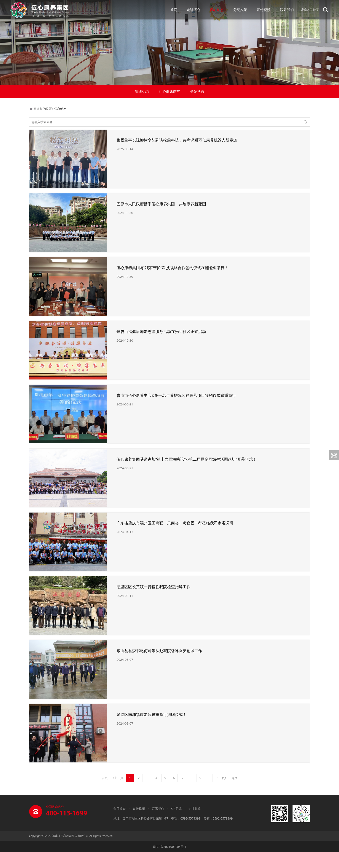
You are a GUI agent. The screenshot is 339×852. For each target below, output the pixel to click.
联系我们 (287, 9)
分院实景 (240, 9)
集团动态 (142, 91)
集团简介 (120, 809)
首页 (173, 9)
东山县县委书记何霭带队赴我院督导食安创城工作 (159, 650)
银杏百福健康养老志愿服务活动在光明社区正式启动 (161, 331)
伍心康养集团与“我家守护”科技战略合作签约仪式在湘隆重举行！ (172, 267)
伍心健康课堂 (169, 91)
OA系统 (176, 809)
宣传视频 (263, 9)
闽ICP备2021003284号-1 (170, 847)
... (209, 778)
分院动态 (197, 91)
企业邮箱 (195, 809)
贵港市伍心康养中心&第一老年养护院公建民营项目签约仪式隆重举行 (176, 395)
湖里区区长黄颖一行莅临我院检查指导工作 (153, 586)
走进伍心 (193, 9)
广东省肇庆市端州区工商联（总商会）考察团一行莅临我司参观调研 (175, 523)
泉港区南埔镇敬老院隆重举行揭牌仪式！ (152, 714)
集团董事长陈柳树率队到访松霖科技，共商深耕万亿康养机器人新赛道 (177, 140)
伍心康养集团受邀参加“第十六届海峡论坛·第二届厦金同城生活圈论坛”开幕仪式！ (187, 459)
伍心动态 (217, 9)
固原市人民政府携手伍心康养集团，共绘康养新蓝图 (161, 203)
